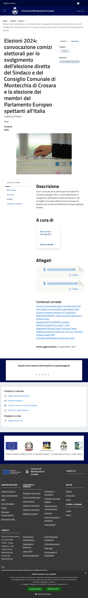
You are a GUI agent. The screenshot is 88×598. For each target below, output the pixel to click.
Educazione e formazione (49, 493)
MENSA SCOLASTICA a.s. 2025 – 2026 (52, 325)
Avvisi (21, 20)
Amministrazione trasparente (51, 538)
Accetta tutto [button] (35, 589)
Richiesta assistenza (31, 555)
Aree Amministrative (9, 495)
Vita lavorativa (28, 501)
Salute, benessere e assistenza (52, 519)
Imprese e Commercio (31, 505)
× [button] (85, 573)
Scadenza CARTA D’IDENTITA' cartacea (52, 322)
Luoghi (68, 511)
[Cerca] (83, 11)
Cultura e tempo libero (31, 497)
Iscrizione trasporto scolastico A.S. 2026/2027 (56, 312)
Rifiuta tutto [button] (53, 589)
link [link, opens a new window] (66, 584)
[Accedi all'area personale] (78, 3)
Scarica (73, 274)
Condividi (64, 41)
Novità (13, 20)
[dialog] (44, 584)
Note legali (48, 548)
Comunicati (70, 495)
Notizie (69, 491)
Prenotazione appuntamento (28, 538)
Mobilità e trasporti (30, 513)
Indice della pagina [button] (13, 182)
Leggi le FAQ (28, 551)
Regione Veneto (9, 3)
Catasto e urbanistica (31, 509)
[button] (44, 594)
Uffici (3, 499)
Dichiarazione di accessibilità (50, 554)
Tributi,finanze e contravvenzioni (50, 508)
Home (5, 20)
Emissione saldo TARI (45, 334)
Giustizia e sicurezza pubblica (52, 500)
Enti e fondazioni (7, 503)
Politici (4, 508)
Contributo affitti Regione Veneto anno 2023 (55, 338)
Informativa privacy (52, 544)
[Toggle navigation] (4, 10)
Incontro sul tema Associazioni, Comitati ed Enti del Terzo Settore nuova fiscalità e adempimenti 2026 (58, 308)
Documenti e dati (8, 519)
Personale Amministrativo (7, 514)
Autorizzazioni (50, 524)
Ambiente (48, 513)
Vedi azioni (76, 41)
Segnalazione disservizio (28, 546)
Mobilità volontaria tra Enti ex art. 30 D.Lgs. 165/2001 (59, 331)
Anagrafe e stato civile (31, 493)
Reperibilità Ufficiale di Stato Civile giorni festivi (56, 328)
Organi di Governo (8, 491)
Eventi (68, 515)
